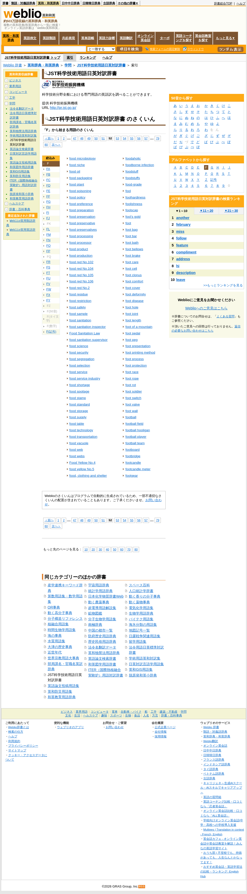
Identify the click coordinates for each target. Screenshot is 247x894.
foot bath (131, 242)
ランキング (88, 57)
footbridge (132, 456)
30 (100, 549)
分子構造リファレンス (65, 619)
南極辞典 (95, 625)
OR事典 (54, 607)
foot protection (136, 365)
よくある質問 (226, 316)
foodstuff (131, 171)
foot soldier (133, 391)
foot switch (133, 398)
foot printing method (140, 352)
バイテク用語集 (141, 619)
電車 (115, 711)
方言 (155, 715)
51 (103, 138)
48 (81, 138)
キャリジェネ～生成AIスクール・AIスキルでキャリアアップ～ (221, 787)
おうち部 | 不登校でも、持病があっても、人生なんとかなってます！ (221, 857)
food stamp (77, 398)
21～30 (231, 211)
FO (48, 245)
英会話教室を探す (203, 38)
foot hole (131, 307)
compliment (186, 252)
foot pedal (132, 333)
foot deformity (135, 294)
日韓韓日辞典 (91, 3)
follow (181, 238)
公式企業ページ (165, 727)
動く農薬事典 (98, 602)
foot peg (131, 340)
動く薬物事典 (139, 602)
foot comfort (134, 281)
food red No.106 (81, 281)
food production (81, 255)
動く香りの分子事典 (144, 596)
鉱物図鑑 (95, 613)
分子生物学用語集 (102, 619)
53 (117, 138)
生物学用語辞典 (141, 613)
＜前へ (49, 138)
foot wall (131, 411)
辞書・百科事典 (19, 209)
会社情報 (161, 731)
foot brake (132, 255)
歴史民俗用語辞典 (102, 642)
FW (48, 289)
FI (47, 213)
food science (78, 346)
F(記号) (51, 331)
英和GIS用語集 (141, 669)
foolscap (131, 210)
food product (78, 249)
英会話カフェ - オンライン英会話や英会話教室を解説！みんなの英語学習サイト (221, 843)
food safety (77, 307)
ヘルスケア (16, 203)
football (130, 417)
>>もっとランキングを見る (223, 285)
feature (182, 245)
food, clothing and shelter (88, 475)
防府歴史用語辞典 (102, 636)
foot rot (130, 385)
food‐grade (133, 184)
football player (135, 437)
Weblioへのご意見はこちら (206, 308)
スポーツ (116, 715)
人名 (146, 715)
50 (96, 138)
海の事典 (55, 636)
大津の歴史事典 (60, 647)
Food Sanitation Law (84, 333)
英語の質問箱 (212, 797)
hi (178, 266)
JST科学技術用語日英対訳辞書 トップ (32, 57)
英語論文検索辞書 (102, 659)
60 (121, 549)
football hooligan (137, 430)
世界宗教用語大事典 (63, 658)
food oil (74, 171)
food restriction (80, 301)
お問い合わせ (115, 727)
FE (48, 191)
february (183, 224)
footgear (131, 475)
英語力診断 (107, 38)
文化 (68, 715)
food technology (81, 430)
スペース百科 (139, 585)
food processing (81, 236)
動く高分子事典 (60, 613)
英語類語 (49, 38)
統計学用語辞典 (100, 591)
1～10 (181, 211)
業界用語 (15, 86)
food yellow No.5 (81, 469)
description (186, 273)
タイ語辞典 (210, 769)
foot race (131, 372)
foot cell (131, 268)
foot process (134, 359)
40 (107, 549)
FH (48, 207)
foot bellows (134, 249)
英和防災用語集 (60, 691)
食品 (137, 715)
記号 (213, 180)
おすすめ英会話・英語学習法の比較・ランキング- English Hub (221, 871)
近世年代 (55, 652)
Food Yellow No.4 (82, 462)
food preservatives (83, 229)
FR (48, 262)
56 (139, 138)
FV (48, 284)
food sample (78, 314)
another (183, 218)
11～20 (206, 211)
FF (48, 196)
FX (48, 295)
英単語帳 (87, 38)
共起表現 (68, 38)
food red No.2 (79, 288)
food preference (81, 204)
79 (157, 138)
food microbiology (82, 158)
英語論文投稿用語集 (63, 686)
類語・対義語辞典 (23, 3)
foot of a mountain (138, 327)
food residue (78, 294)
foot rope (132, 378)
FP (48, 251)
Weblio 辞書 (12, 65)
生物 (128, 715)
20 (93, 549)
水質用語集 (56, 641)
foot (128, 223)
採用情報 (161, 736)
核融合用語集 (58, 624)
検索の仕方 (15, 731)
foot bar (131, 236)
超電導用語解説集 (102, 608)
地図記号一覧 (139, 630)
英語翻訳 (126, 38)
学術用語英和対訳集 (144, 658)
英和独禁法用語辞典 (104, 653)
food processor (80, 242)
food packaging (80, 178)
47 (74, 138)
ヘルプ (241, 3)
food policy (77, 197)
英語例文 (29, 38)
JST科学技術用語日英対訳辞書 (101, 65)
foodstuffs (132, 178)
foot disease (134, 301)
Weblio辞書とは (18, 727)
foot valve (132, 404)
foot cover (132, 288)
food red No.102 (81, 262)
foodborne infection (139, 165)
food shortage (79, 385)
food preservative (82, 223)
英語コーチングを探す (184, 38)
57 (146, 138)
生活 (77, 715)
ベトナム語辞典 (213, 773)
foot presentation (137, 346)
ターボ (165, 38)
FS (48, 267)
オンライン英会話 (145, 38)
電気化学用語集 (141, 608)
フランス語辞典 (213, 759)
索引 (70, 57)
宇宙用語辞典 (98, 585)
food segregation (81, 359)
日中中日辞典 (71, 3)
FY (48, 300)
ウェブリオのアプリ (70, 727)
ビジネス (15, 80)
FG (48, 202)
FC (48, 180)
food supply (78, 417)
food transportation (83, 437)
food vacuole (78, 443)
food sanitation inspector (87, 327)
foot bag (131, 229)
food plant (76, 184)
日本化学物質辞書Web (105, 596)
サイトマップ (17, 750)
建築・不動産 (169, 711)
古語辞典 (109, 3)
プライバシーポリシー (23, 745)
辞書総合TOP (223, 3)
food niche (77, 165)
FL (48, 229)
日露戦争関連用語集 (144, 636)
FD (48, 185)
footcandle (133, 462)
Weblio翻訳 (210, 741)
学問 (67, 65)
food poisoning (80, 191)
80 (46, 144)
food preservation (82, 217)
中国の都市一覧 (100, 630)
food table (76, 424)
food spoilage (79, 391)
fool (128, 191)
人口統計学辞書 (141, 591)
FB (48, 174)
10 (86, 549)
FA (48, 169)
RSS (142, 886)
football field (134, 424)
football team (135, 443)
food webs (77, 456)
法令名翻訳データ (102, 647)
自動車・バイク (131, 711)
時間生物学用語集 (62, 630)
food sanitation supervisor (88, 340)
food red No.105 (81, 275)
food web (76, 449)
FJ (48, 218)
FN (48, 240)
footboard (132, 449)
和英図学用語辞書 (102, 664)
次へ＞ (56, 144)
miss (180, 231)
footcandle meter (137, 469)
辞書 (5, 3)
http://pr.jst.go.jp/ (63, 108)
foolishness (133, 204)
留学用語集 (137, 642)
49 (88, 138)
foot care (131, 262)
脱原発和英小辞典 (143, 675)
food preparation (81, 210)
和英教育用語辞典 (62, 697)
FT (48, 273)
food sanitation (80, 320)
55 (131, 138)
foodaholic (133, 158)
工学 (12, 97)
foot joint (131, 314)
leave (180, 280)
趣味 (104, 715)
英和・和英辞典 (48, 3)
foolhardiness (135, 197)
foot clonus (133, 275)
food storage (78, 411)
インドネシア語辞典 (216, 764)
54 (124, 138)
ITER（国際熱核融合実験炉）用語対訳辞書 (23, 185)
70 (129, 549)
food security (78, 352)
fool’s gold (132, 217)
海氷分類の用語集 (143, 625)
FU (48, 278)
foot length (133, 320)
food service (78, 372)
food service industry (84, 378)
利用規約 (14, 741)
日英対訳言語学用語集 (146, 664)
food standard (79, 404)
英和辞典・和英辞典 (43, 65)
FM (48, 234)
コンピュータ (18, 92)
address (183, 259)
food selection (79, 365)
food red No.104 (81, 268)
